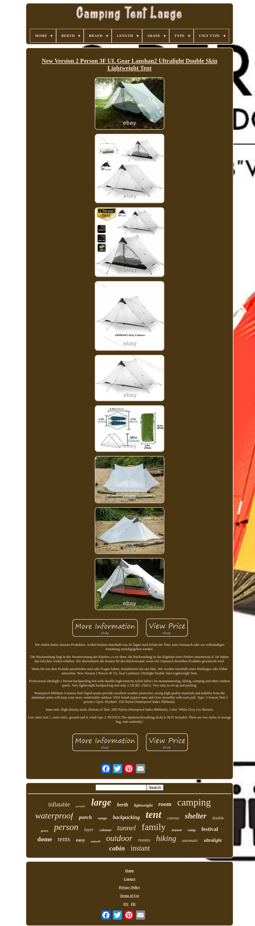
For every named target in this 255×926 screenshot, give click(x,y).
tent (153, 814)
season (177, 830)
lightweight (143, 805)
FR (133, 904)
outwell (95, 841)
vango (102, 818)
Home (129, 871)
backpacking (126, 817)
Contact (130, 879)
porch (85, 817)
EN (125, 904)
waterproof (54, 815)
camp (192, 830)
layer (89, 829)
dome (44, 839)
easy (80, 840)
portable (80, 806)
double (218, 818)
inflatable (59, 804)
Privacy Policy (129, 887)
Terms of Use (129, 896)
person (66, 827)
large (101, 802)
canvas (173, 818)
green (44, 830)
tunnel (126, 828)
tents (64, 839)
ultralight (213, 840)
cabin (117, 848)
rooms (144, 840)
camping (194, 802)
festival (209, 829)
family (154, 827)
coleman (105, 830)
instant (140, 848)
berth (122, 805)
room (165, 804)
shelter (195, 816)
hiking (166, 838)
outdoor (119, 838)
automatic (190, 840)
